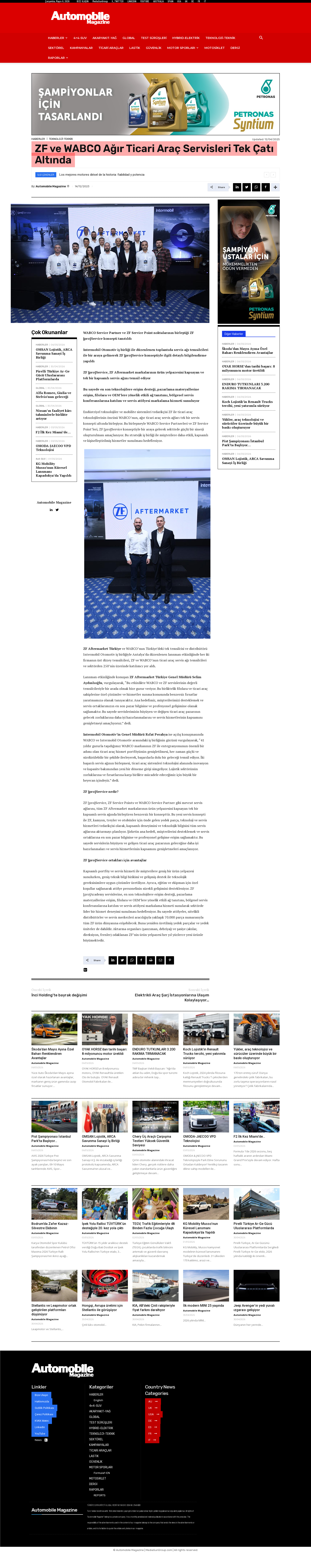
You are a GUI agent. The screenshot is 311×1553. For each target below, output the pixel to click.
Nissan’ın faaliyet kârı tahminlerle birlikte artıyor (53, 414)
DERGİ (235, 48)
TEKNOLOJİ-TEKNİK (220, 38)
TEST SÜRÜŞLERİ (154, 38)
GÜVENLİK (153, 48)
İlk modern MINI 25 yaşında (203, 1306)
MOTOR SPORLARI (182, 48)
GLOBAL (128, 38)
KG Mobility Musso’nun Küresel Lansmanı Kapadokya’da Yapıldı (53, 469)
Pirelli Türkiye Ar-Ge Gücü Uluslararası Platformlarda (53, 375)
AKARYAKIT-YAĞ (104, 38)
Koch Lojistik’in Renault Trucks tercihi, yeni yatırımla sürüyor (247, 403)
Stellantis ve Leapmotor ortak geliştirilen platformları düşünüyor (53, 1310)
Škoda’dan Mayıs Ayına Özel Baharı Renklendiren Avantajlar (247, 350)
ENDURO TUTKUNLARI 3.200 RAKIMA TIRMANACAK (245, 386)
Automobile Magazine (51, 186)
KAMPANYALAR (81, 48)
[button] (261, 38)
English (98, 1400)
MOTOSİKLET (214, 48)
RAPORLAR (58, 58)
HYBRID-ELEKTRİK (186, 38)
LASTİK (134, 48)
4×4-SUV (80, 38)
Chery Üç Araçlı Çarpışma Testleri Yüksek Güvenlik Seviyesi (151, 1141)
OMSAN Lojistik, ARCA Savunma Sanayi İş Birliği (54, 353)
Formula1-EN (102, 1472)
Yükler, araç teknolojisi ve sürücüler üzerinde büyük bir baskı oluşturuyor (245, 423)
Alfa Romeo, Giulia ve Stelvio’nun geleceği (53, 394)
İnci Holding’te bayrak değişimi (59, 995)
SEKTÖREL (56, 48)
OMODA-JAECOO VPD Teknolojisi (53, 448)
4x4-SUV (41, 459)
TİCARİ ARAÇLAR (111, 48)
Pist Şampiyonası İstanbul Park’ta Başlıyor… (243, 443)
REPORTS (100, 1495)
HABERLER (57, 38)
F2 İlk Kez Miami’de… (53, 432)
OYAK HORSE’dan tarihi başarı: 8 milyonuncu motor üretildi (248, 368)
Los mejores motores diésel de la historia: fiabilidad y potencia (101, 174)
